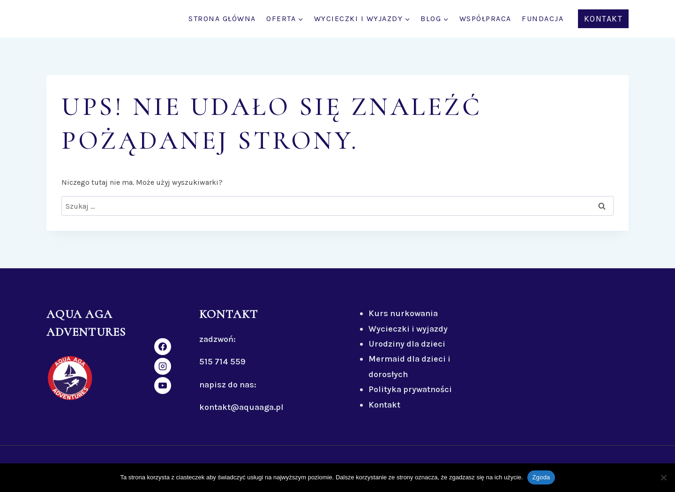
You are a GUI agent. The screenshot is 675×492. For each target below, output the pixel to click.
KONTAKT (603, 19)
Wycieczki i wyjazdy (408, 329)
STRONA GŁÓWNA (222, 18)
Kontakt (384, 405)
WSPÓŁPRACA (485, 18)
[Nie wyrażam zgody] (663, 477)
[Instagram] (162, 366)
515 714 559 (222, 361)
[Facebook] (162, 346)
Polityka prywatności (410, 389)
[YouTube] (162, 385)
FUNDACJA (542, 18)
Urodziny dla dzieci (406, 344)
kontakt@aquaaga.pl (241, 407)
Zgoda (541, 477)
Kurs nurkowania (403, 313)
